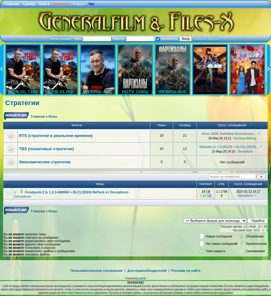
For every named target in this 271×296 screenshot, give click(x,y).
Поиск (44, 4)
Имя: (93, 38)
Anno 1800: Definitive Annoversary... (229, 133)
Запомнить (166, 38)
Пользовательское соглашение (97, 270)
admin (142, 278)
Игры (52, 116)
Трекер (28, 4)
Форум (78, 4)
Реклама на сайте (185, 270)
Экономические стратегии (45, 162)
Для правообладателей (147, 270)
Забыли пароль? (208, 38)
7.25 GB (206, 196)
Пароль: (133, 38)
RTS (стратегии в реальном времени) (56, 135)
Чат (91, 4)
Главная (11, 4)
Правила (61, 4)
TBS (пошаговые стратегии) (46, 148)
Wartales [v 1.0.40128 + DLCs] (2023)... (229, 147)
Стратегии (22, 103)
